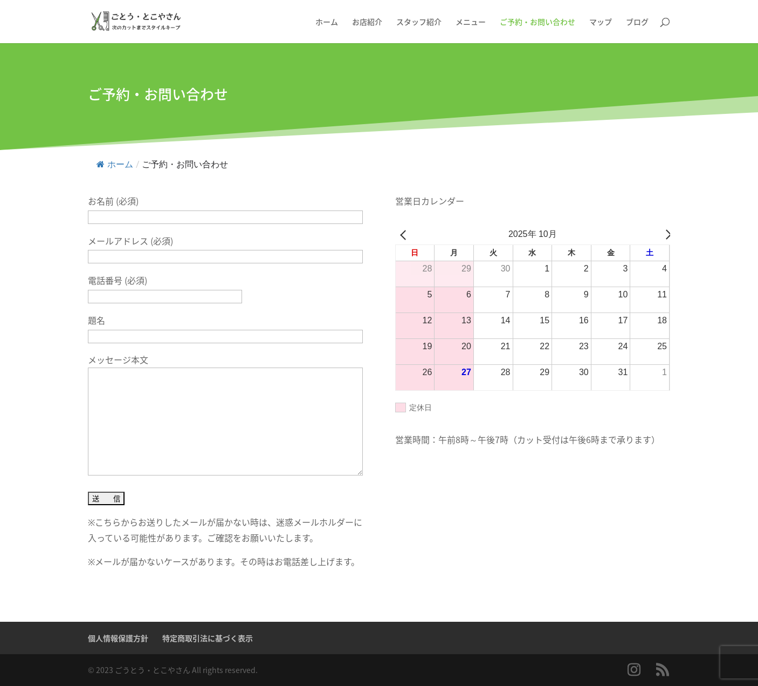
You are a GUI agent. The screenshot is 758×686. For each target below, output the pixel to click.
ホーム (115, 164)
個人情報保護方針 (118, 638)
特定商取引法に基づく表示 (207, 638)
